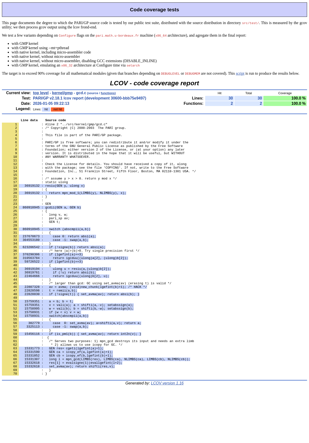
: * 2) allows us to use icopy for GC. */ (62, 390)
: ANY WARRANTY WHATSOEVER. (46, 164)
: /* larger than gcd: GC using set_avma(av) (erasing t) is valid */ (86, 316)
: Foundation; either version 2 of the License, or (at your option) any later (93, 156)
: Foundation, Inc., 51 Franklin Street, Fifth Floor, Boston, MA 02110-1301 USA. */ (99, 182)
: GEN (26, 221)
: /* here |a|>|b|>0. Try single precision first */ (70, 277)
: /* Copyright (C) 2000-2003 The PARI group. (64, 130)
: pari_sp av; (36, 238)
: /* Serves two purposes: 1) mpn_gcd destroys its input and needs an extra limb (98, 385)
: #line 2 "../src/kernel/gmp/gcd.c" (54, 125)
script (240, 73)
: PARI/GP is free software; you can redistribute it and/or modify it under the (95, 147)
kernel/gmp (62, 93)
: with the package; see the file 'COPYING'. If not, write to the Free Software (95, 177)
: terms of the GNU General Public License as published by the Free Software (92, 151)
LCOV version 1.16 (167, 434)
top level (41, 93)
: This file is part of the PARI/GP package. (62, 138)
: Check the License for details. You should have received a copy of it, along (94, 173)
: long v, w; (35, 234)
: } (24, 212)
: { (24, 203)
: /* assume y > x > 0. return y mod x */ (59, 190)
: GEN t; (31, 242)
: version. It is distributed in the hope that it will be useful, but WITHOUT (93, 160)
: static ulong (35, 195)
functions (108, 93)
